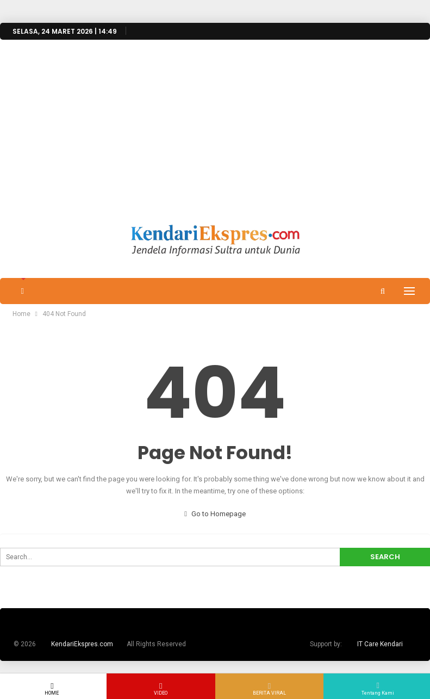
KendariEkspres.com (82, 644)
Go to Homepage (215, 514)
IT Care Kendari (380, 644)
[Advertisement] (215, 143)
